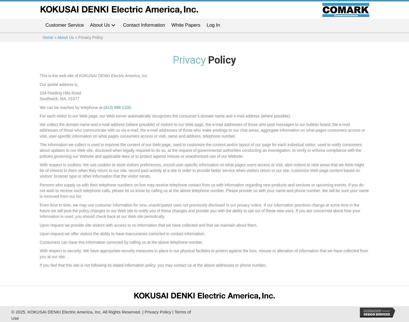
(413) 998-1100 (117, 107)
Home (48, 37)
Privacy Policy (158, 312)
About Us (65, 37)
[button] (113, 25)
